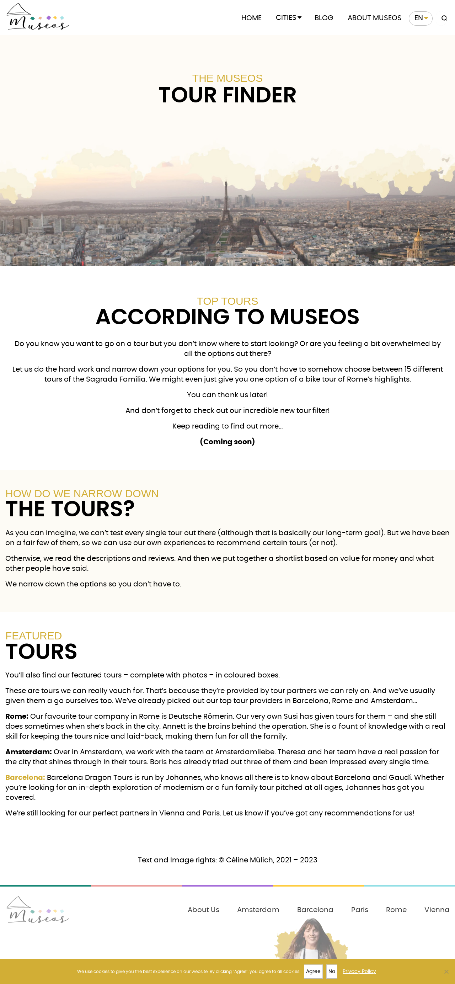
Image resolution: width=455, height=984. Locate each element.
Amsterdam (258, 910)
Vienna (437, 910)
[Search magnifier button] (443, 18)
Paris (359, 910)
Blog (324, 18)
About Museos (375, 18)
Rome (396, 910)
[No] (446, 971)
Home (251, 18)
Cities (286, 17)
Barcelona (315, 910)
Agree (313, 971)
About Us (203, 910)
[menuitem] (420, 18)
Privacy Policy (359, 971)
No (331, 971)
